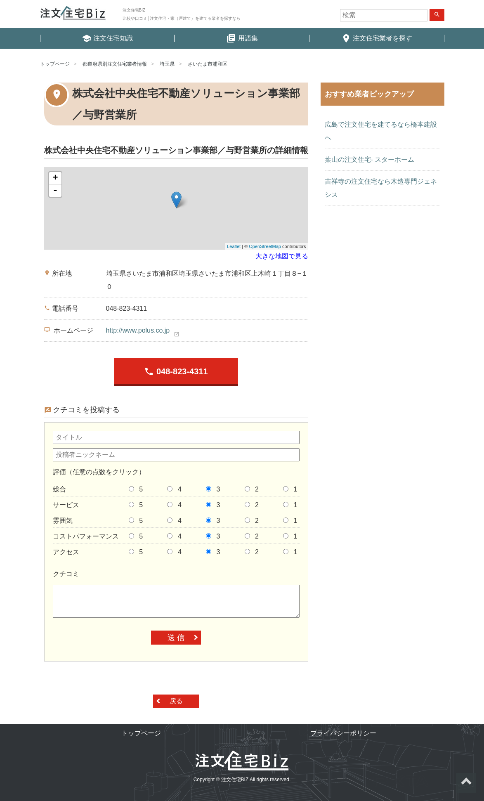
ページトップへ (466, 783)
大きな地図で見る (281, 256)
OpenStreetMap (265, 246)
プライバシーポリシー (343, 733)
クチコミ (66, 573)
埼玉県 (167, 64)
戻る (176, 700)
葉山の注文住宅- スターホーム (370, 159)
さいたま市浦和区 (207, 64)
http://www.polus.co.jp (138, 330)
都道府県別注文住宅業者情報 (115, 64)
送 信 (176, 637)
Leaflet (234, 246)
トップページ (55, 64)
